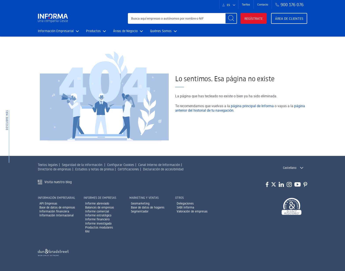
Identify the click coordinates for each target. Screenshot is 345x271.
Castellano (289, 168)
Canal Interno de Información (159, 165)
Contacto (262, 4)
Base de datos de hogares (147, 207)
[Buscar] (231, 18)
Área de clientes (289, 18)
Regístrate (253, 18)
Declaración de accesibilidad (163, 169)
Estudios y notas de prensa (94, 169)
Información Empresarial (58, 31)
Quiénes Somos (163, 31)
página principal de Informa (252, 105)
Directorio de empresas (54, 169)
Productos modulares (99, 227)
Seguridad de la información (82, 165)
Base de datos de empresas (57, 207)
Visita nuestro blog (58, 182)
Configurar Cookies (120, 165)
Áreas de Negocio (128, 31)
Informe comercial (97, 211)
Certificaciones (128, 169)
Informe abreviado (97, 203)
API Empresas (48, 203)
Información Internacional (56, 215)
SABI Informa (185, 207)
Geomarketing (140, 203)
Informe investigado (98, 223)
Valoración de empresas (192, 211)
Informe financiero (97, 219)
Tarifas (246, 4)
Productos (96, 31)
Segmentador (140, 211)
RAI (87, 231)
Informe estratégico (98, 215)
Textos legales (48, 165)
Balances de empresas (99, 207)
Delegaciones (185, 203)
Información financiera (54, 211)
